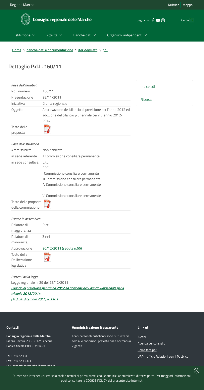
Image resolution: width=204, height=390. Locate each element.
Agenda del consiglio (151, 343)
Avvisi (142, 336)
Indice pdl (148, 86)
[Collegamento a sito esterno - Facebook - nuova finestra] (145, 19)
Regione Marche (22, 4)
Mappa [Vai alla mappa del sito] (187, 5)
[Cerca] (189, 20)
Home (16, 50)
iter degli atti (87, 50)
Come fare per (147, 349)
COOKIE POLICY (96, 380)
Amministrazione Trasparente (95, 327)
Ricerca (146, 99)
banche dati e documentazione (49, 50)
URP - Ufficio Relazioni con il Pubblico (163, 356)
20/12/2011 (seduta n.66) (62, 248)
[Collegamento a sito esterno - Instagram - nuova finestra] (155, 19)
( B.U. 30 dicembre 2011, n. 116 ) (34, 299)
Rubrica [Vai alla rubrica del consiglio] (173, 5)
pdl (105, 50)
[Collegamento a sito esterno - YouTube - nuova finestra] (150, 19)
